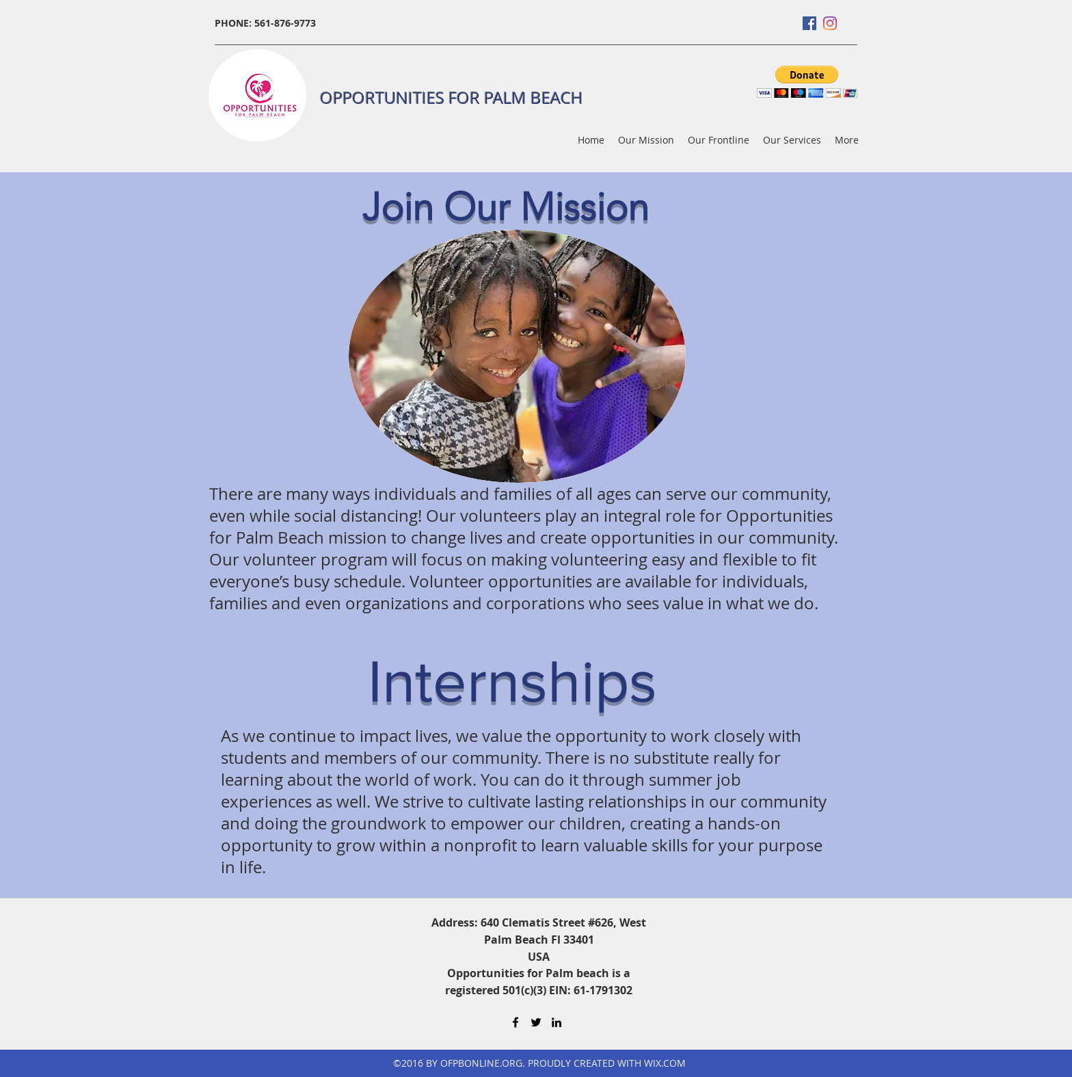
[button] (807, 82)
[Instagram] (830, 23)
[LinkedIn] (556, 1022)
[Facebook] (809, 23)
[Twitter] (536, 1022)
